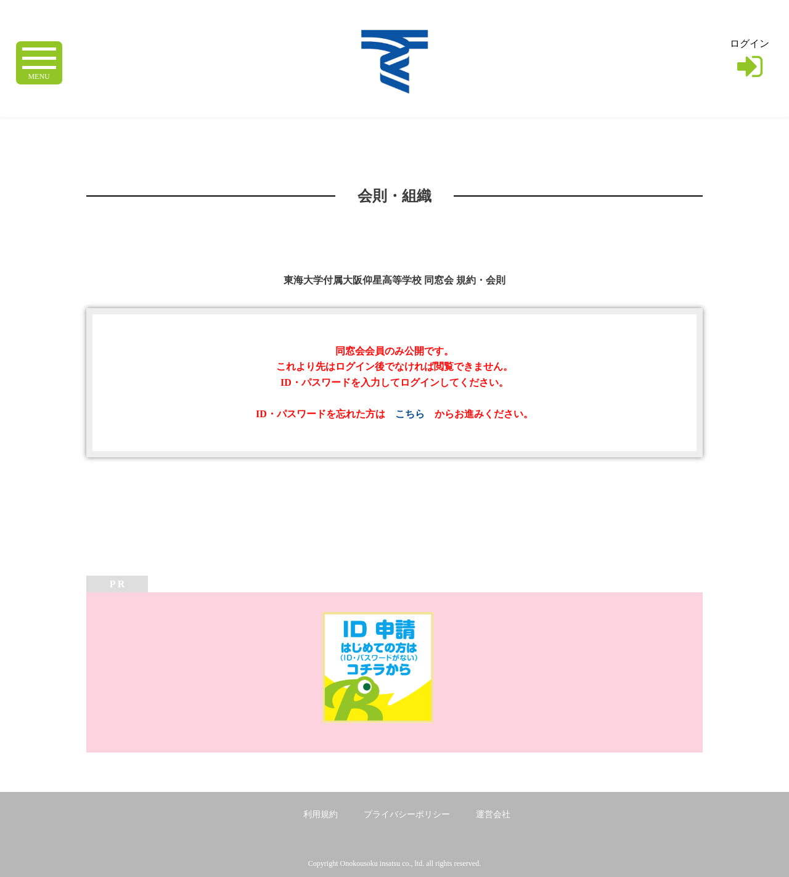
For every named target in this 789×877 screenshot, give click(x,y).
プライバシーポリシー (407, 814)
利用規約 (320, 814)
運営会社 (493, 814)
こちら (410, 414)
